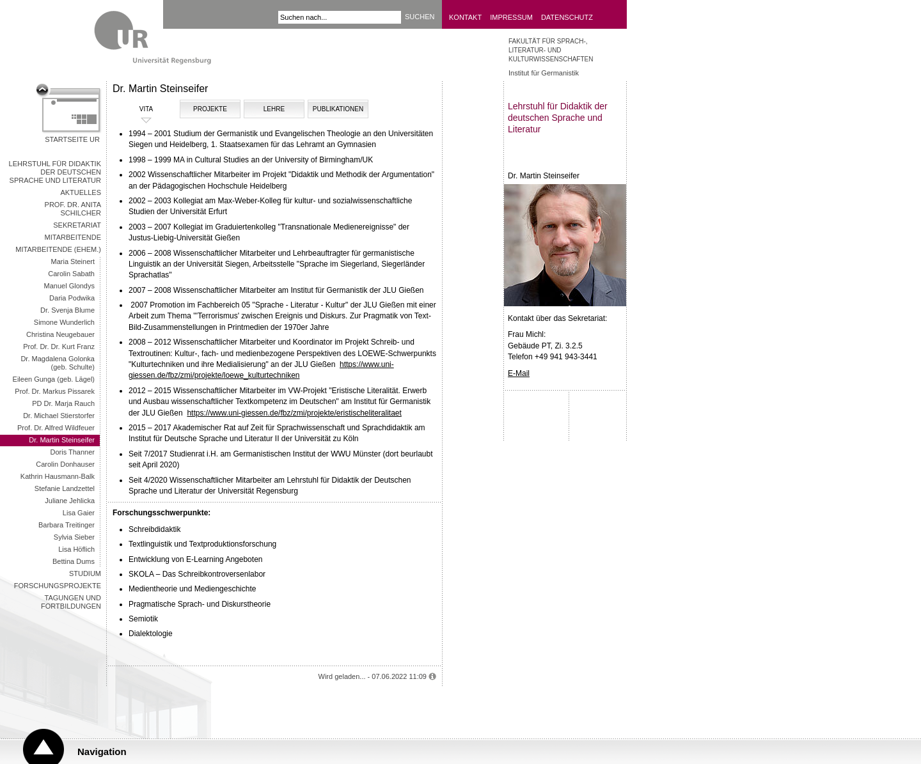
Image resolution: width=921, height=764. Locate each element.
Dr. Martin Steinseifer (62, 440)
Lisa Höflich (76, 549)
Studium (85, 573)
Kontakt (465, 17)
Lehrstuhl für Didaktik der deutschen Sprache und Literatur (55, 172)
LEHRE (274, 109)
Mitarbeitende (73, 237)
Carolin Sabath (71, 273)
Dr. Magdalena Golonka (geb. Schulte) (57, 363)
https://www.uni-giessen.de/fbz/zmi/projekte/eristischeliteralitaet (294, 413)
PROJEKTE (210, 109)
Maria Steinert (73, 261)
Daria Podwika (72, 298)
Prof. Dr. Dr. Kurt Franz (59, 346)
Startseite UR (72, 139)
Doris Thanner (73, 452)
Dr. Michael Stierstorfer (59, 415)
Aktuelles (80, 192)
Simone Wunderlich (64, 322)
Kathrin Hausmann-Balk (57, 476)
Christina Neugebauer (60, 334)
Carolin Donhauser (65, 464)
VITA (134, 109)
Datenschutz (567, 17)
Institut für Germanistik (543, 73)
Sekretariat (77, 225)
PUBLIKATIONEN (338, 109)
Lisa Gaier (79, 513)
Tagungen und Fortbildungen (71, 602)
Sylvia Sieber (74, 537)
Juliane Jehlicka (70, 500)
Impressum (511, 17)
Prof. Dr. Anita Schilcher (73, 209)
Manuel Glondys (69, 286)
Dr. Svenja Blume (67, 310)
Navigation (102, 751)
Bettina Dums (73, 561)
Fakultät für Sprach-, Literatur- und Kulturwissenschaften (550, 50)
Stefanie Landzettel (65, 488)
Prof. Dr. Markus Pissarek (55, 391)
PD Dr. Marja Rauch (63, 403)
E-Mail (519, 373)
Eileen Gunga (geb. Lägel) (54, 379)
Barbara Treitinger (66, 525)
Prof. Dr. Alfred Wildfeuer (56, 428)
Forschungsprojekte (57, 585)
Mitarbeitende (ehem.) (58, 249)
